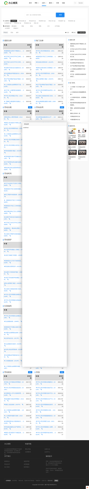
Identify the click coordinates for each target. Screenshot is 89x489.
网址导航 (28, 449)
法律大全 (47, 449)
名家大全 (44, 480)
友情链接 (26, 464)
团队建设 (14, 26)
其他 (36, 23)
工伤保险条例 (12, 360)
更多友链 (50, 480)
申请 (56, 480)
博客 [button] (36, 3)
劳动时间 (42, 21)
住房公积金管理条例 (14, 349)
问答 (57, 3)
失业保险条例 (12, 321)
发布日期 (82, 32)
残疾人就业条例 (12, 404)
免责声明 (26, 461)
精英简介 (7, 461)
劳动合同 (32, 21)
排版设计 (15, 28)
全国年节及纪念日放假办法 (77, 59)
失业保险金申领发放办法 (77, 63)
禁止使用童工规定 (45, 79)
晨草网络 (14, 480)
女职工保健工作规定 (14, 255)
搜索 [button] (81, 3)
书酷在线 (20, 480)
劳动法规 (22, 21)
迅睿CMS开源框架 (29, 480)
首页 (30, 3)
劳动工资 (52, 21)
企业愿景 (7, 28)
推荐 (17, 32)
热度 (68, 32)
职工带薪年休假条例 (14, 194)
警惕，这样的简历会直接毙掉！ (81, 136)
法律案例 (28, 452)
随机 (74, 32)
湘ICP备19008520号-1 (51, 484)
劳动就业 (27, 23)
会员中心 (47, 452)
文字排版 (57, 26)
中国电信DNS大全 (75, 116)
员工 (48, 26)
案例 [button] (50, 3)
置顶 (12, 32)
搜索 (60, 15)
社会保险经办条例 (13, 344)
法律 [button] (43, 3)
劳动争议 (17, 23)
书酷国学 (38, 480)
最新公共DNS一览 (75, 113)
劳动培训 (71, 21)
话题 (63, 3)
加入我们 (7, 467)
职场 (31, 26)
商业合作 (7, 464)
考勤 (40, 26)
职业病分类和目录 (45, 62)
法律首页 (13, 21)
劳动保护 (61, 21)
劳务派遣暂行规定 (13, 151)
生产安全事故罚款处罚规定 (77, 66)
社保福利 (7, 23)
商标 (23, 26)
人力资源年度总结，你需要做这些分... (72, 137)
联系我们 (26, 467)
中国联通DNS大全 (75, 119)
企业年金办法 (12, 338)
